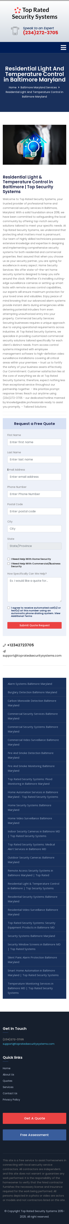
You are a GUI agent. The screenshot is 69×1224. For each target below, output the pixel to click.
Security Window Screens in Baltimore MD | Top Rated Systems (34, 946)
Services (8, 1087)
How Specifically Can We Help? (27, 573)
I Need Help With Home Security (31, 559)
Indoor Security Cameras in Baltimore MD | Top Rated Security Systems (34, 833)
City (10, 521)
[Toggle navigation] (63, 47)
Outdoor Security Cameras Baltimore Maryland (31, 860)
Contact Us (10, 1093)
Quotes (7, 1081)
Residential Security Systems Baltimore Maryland (32, 899)
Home (13, 87)
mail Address (16, 469)
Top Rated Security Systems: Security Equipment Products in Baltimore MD (31, 925)
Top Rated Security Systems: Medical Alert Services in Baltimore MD (31, 847)
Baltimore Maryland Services (39, 87)
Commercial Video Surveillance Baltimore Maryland (33, 742)
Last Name (14, 452)
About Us (8, 1074)
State (10, 539)
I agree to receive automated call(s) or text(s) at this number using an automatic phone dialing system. (36, 611)
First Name (14, 435)
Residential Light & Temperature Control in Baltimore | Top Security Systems (33, 886)
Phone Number (16, 487)
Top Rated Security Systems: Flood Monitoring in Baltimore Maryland (30, 781)
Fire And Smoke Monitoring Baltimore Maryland (31, 768)
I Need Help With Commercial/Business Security (35, 565)
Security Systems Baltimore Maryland (31, 936)
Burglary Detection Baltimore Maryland (32, 692)
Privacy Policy (11, 1099)
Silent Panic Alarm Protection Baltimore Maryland (32, 959)
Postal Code (15, 504)
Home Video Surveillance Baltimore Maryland (30, 820)
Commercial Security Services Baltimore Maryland (33, 716)
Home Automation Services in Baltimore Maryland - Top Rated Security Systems (33, 794)
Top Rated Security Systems (39, 1211)
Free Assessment (34, 1135)
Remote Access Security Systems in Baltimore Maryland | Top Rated (30, 873)
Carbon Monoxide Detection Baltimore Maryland (32, 703)
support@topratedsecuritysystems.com (32, 655)
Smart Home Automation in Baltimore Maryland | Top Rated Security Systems (33, 973)
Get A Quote (34, 1118)
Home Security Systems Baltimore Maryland (29, 807)
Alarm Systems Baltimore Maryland (30, 684)
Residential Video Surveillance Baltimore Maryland (33, 912)
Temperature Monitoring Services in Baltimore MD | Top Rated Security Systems (30, 988)
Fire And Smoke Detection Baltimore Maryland (31, 755)
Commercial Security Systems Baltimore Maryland (33, 729)
